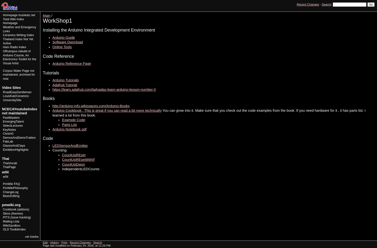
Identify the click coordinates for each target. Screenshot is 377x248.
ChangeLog (11, 192)
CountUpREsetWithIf (78, 160)
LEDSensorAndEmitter (70, 146)
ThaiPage (9, 167)
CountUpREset (74, 155)
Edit (350, 13)
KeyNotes (9, 129)
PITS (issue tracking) (17, 217)
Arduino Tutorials (65, 80)
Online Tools (62, 47)
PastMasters (11, 117)
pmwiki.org (11, 205)
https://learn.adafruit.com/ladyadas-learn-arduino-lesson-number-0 (104, 89)
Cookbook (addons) (16, 209)
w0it (5, 176)
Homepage (10, 15)
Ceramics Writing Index (18, 35)
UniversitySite (12, 100)
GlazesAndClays (14, 145)
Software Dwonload (67, 42)
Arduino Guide (63, 37)
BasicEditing (11, 196)
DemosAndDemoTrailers (19, 137)
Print (370, 13)
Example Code (73, 120)
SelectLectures (13, 125)
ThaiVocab (10, 163)
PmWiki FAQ (11, 184)
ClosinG (8, 133)
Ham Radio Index (14, 47)
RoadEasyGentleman (17, 92)
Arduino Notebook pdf (69, 129)
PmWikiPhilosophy (15, 188)
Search (326, 4)
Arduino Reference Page (71, 63)
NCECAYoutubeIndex (19, 109)
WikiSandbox (11, 225)
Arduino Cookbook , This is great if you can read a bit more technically (107, 110)
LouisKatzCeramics (16, 96)
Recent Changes (308, 4)
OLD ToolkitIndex (14, 229)
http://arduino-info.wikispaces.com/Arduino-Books (91, 106)
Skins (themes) (13, 213)
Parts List (69, 125)
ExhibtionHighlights (15, 149)
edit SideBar (32, 236)
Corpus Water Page (16, 70)
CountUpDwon (73, 164)
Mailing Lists (11, 221)
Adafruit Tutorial (64, 85)
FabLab (8, 141)
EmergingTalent (13, 121)
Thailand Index (13, 39)
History (360, 13)
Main (46, 16)
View (341, 13)
